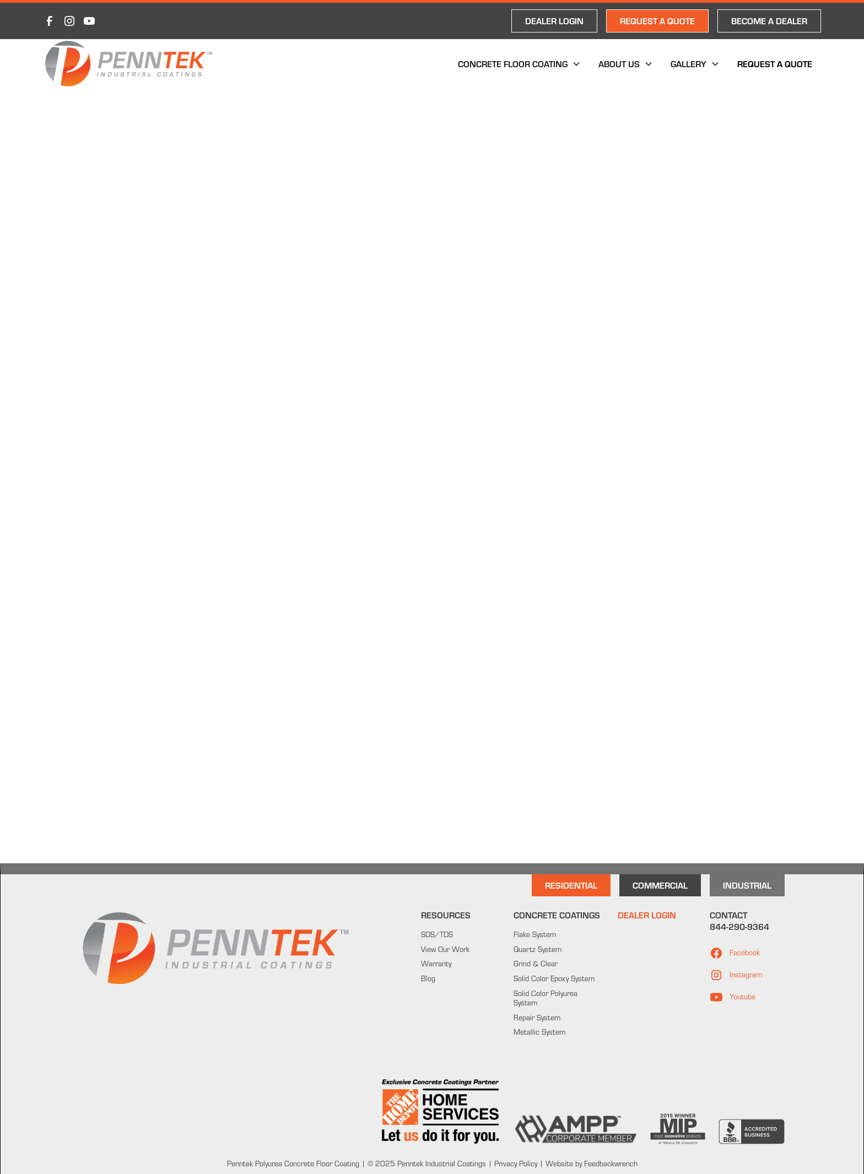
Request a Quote (774, 63)
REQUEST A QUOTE (657, 20)
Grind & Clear (536, 964)
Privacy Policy (514, 1163)
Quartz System (537, 949)
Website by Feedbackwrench (592, 1163)
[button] (519, 64)
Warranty (436, 964)
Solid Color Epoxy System (554, 978)
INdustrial (747, 885)
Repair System (537, 1017)
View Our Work (445, 949)
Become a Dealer (769, 20)
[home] (128, 64)
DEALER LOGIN (554, 20)
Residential (571, 885)
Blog (428, 978)
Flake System (535, 934)
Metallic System (539, 1032)
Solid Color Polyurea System (545, 998)
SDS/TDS (437, 934)
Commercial (660, 885)
